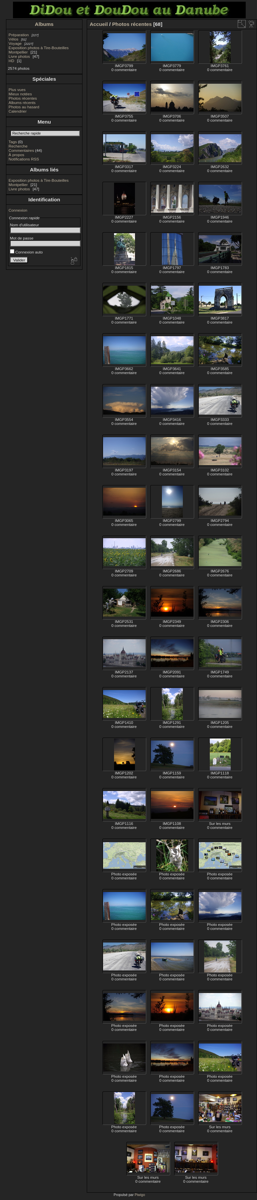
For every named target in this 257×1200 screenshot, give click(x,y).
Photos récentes (23, 98)
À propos (16, 154)
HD (11, 60)
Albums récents (22, 102)
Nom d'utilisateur (24, 225)
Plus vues (17, 89)
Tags (13, 142)
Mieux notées (20, 94)
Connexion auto (26, 252)
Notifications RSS (24, 159)
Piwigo (140, 1195)
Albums (44, 24)
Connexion (18, 210)
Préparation (19, 35)
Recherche (18, 146)
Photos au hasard (24, 107)
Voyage (15, 43)
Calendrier (18, 111)
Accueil (99, 24)
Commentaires (21, 150)
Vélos (13, 39)
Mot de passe (22, 238)
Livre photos (19, 56)
